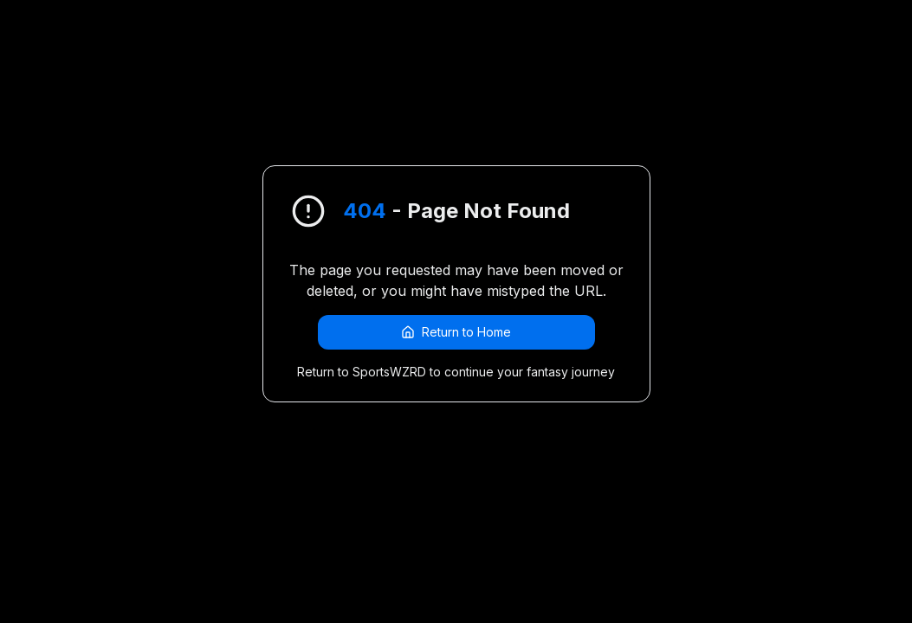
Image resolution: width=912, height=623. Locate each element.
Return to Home (456, 331)
